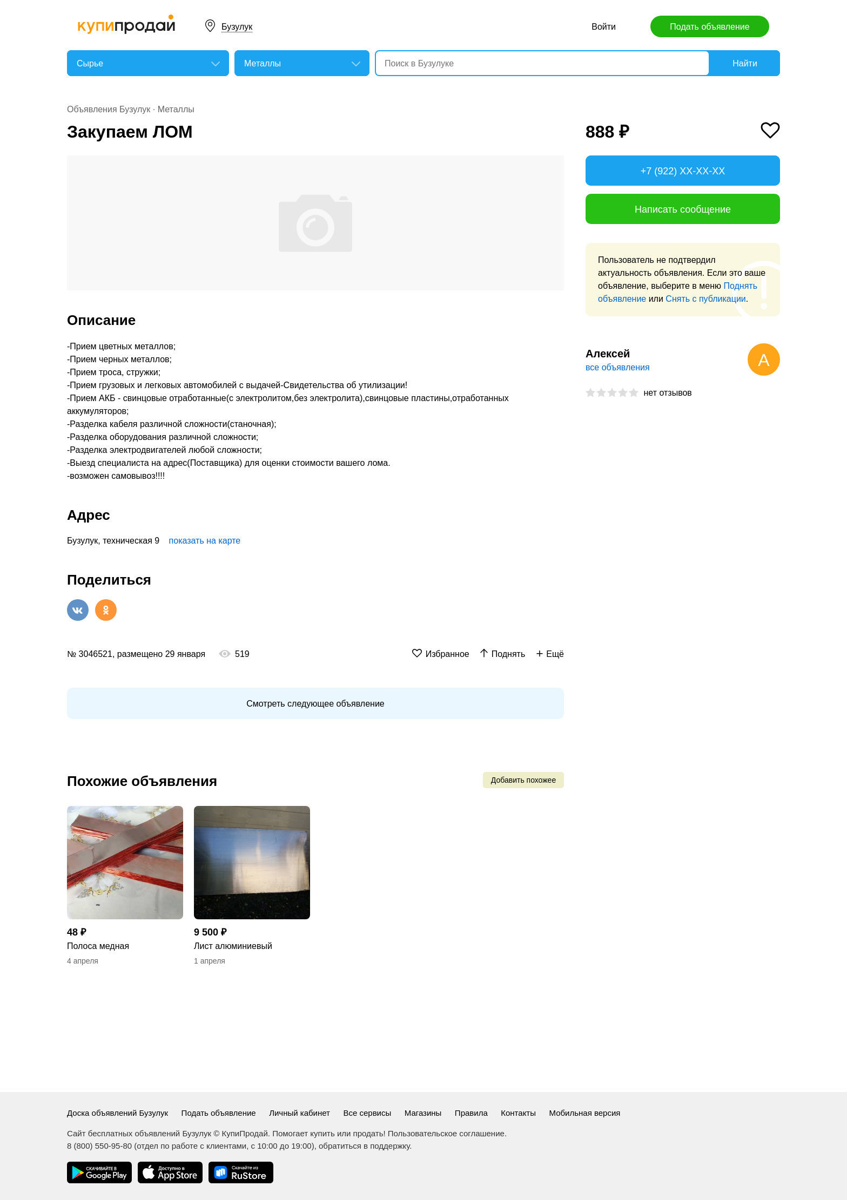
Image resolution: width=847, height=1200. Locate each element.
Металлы (176, 109)
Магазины (423, 1112)
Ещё (555, 654)
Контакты (518, 1112)
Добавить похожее (523, 780)
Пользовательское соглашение (446, 1133)
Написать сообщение (683, 209)
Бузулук (236, 26)
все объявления (618, 367)
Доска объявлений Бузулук (117, 1112)
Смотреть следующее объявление (315, 703)
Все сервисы (367, 1112)
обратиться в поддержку (364, 1145)
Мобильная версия (584, 1112)
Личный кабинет (299, 1112)
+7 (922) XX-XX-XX (683, 171)
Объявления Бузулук (108, 109)
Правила (471, 1112)
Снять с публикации (705, 298)
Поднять (509, 654)
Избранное (447, 654)
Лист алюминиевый (233, 946)
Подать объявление (709, 26)
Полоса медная (98, 946)
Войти (603, 26)
